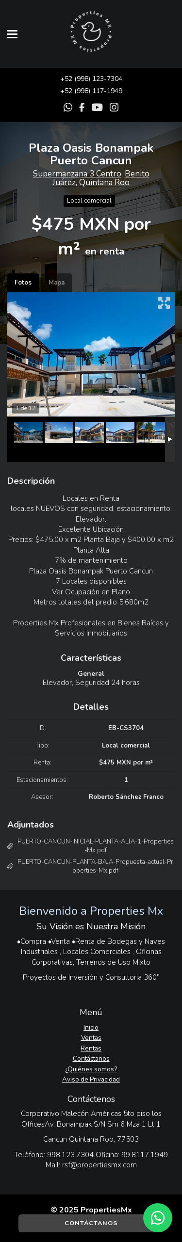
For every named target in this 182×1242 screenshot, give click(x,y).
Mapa (57, 282)
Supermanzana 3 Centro (77, 173)
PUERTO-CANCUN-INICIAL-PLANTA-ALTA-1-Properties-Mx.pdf (95, 846)
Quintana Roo (104, 182)
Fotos (23, 282)
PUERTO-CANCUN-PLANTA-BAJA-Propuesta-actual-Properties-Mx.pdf (95, 867)
